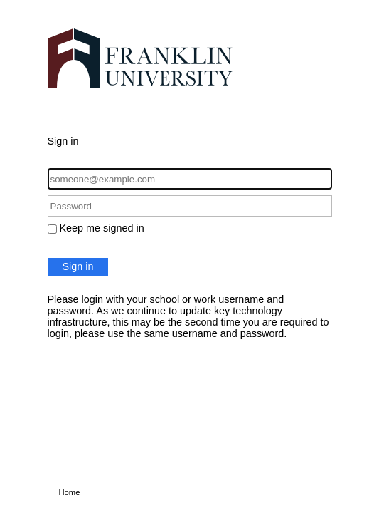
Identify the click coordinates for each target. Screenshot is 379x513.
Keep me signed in (102, 228)
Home (69, 492)
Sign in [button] (78, 266)
